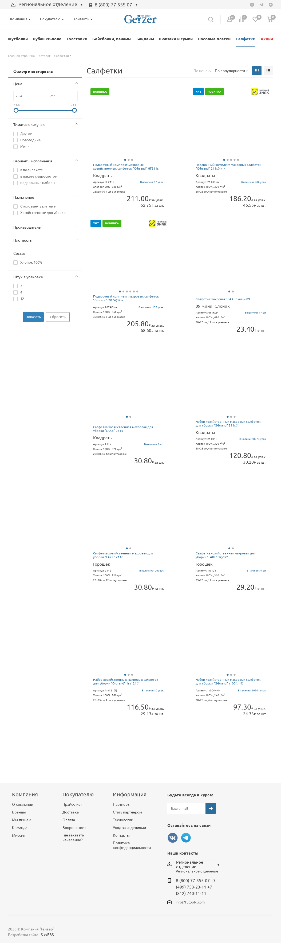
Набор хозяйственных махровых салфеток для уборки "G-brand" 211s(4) (228, 423)
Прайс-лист (72, 804)
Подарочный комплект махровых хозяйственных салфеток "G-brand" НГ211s (126, 166)
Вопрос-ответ (74, 827)
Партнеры (121, 804)
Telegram (186, 837)
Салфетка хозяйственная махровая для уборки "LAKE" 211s (123, 428)
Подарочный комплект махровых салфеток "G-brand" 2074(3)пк (126, 298)
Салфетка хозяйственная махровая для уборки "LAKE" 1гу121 (226, 555)
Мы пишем (21, 820)
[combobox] (47, 5)
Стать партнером (127, 812)
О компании (22, 804)
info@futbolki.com (190, 902)
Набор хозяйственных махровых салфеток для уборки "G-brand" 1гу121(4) (125, 681)
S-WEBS (47, 935)
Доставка (70, 812)
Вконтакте (172, 837)
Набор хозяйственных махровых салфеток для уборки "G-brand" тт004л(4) (228, 681)
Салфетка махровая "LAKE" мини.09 (223, 299)
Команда (19, 827)
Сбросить (58, 317)
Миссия (18, 835)
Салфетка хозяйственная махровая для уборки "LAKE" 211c (123, 555)
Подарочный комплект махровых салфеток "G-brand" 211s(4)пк (228, 166)
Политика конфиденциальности (132, 845)
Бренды (19, 812)
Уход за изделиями (129, 827)
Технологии (123, 820)
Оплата (68, 820)
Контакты (121, 835)
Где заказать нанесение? (73, 837)
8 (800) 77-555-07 (113, 4)
